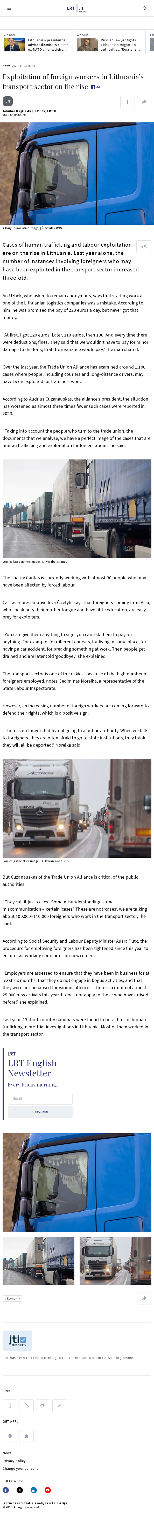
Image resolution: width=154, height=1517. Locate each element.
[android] (10, 1436)
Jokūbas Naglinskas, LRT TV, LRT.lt (30, 111)
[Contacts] (26, 1405)
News (6, 66)
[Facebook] (6, 1490)
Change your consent (20, 1468)
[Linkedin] (34, 1490)
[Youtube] (48, 1490)
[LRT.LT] (77, 8)
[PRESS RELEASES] (43, 1405)
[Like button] (95, 87)
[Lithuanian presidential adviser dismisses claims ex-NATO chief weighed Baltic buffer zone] (14, 44)
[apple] (26, 1436)
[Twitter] (20, 1490)
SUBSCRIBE (40, 1111)
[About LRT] (10, 1405)
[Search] (144, 8)
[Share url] (144, 102)
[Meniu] (9, 8)
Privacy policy (14, 1460)
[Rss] (59, 1405)
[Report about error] (127, 102)
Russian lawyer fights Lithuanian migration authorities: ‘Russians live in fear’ (118, 45)
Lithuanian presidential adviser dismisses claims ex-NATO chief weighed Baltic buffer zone (48, 45)
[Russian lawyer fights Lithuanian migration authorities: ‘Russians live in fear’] (87, 44)
